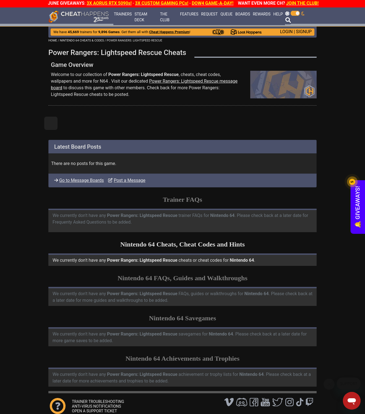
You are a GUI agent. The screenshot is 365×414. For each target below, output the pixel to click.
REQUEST (209, 14)
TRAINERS (123, 14)
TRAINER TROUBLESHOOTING (98, 401)
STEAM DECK (140, 17)
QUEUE (226, 14)
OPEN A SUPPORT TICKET (94, 411)
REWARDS (261, 14)
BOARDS (242, 14)
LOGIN (286, 31)
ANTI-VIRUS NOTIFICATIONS (96, 406)
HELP (278, 14)
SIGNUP (304, 31)
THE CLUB (165, 17)
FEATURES (189, 14)
